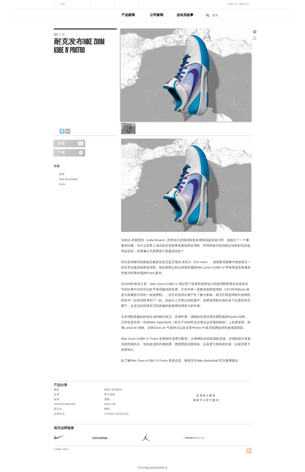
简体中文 (233, 4)
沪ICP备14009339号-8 (152, 467)
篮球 (62, 174)
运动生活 (59, 413)
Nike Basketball (68, 179)
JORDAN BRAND (64, 404)
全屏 (255, 38)
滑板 (107, 399)
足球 (56, 394)
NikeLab (110, 404)
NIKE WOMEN (113, 389)
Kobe (62, 184)
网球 (107, 408)
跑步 (56, 389)
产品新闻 (128, 15)
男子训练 (109, 394)
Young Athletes (116, 413)
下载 (255, 31)
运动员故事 (185, 15)
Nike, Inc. (87, 15)
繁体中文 (244, 4)
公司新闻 (156, 15)
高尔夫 (58, 408)
